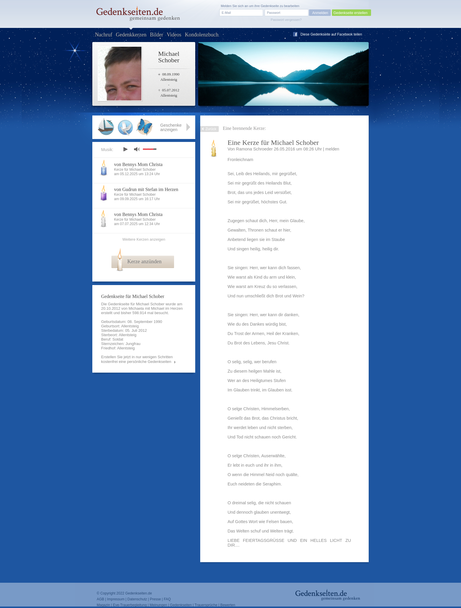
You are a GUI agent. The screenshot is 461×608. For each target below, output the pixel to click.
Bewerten (227, 605)
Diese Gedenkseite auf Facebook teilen (331, 34)
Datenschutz (137, 599)
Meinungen (158, 605)
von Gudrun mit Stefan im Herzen (146, 189)
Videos (174, 35)
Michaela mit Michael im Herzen (155, 308)
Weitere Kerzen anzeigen (143, 239)
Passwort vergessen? (286, 19)
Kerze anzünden (144, 261)
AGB (100, 599)
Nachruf (103, 35)
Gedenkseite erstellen (350, 13)
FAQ (167, 599)
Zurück (211, 129)
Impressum (115, 599)
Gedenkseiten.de (138, 593)
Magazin (103, 605)
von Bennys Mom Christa (138, 164)
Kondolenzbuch (201, 35)
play (125, 149)
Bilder (156, 35)
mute (136, 149)
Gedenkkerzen (131, 35)
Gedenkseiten (181, 605)
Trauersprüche (206, 605)
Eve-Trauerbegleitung (130, 605)
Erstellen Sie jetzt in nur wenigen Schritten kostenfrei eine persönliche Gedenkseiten (137, 359)
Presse (155, 599)
